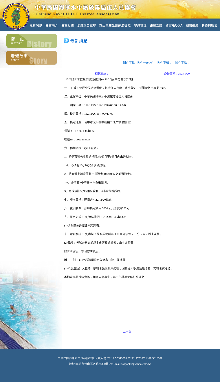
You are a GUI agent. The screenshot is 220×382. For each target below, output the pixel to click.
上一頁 (127, 331)
